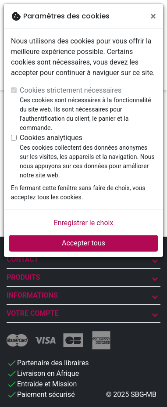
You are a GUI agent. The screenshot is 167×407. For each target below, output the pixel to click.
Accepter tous (83, 243)
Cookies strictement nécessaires (70, 90)
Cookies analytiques (51, 137)
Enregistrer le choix (84, 223)
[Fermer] (153, 16)
